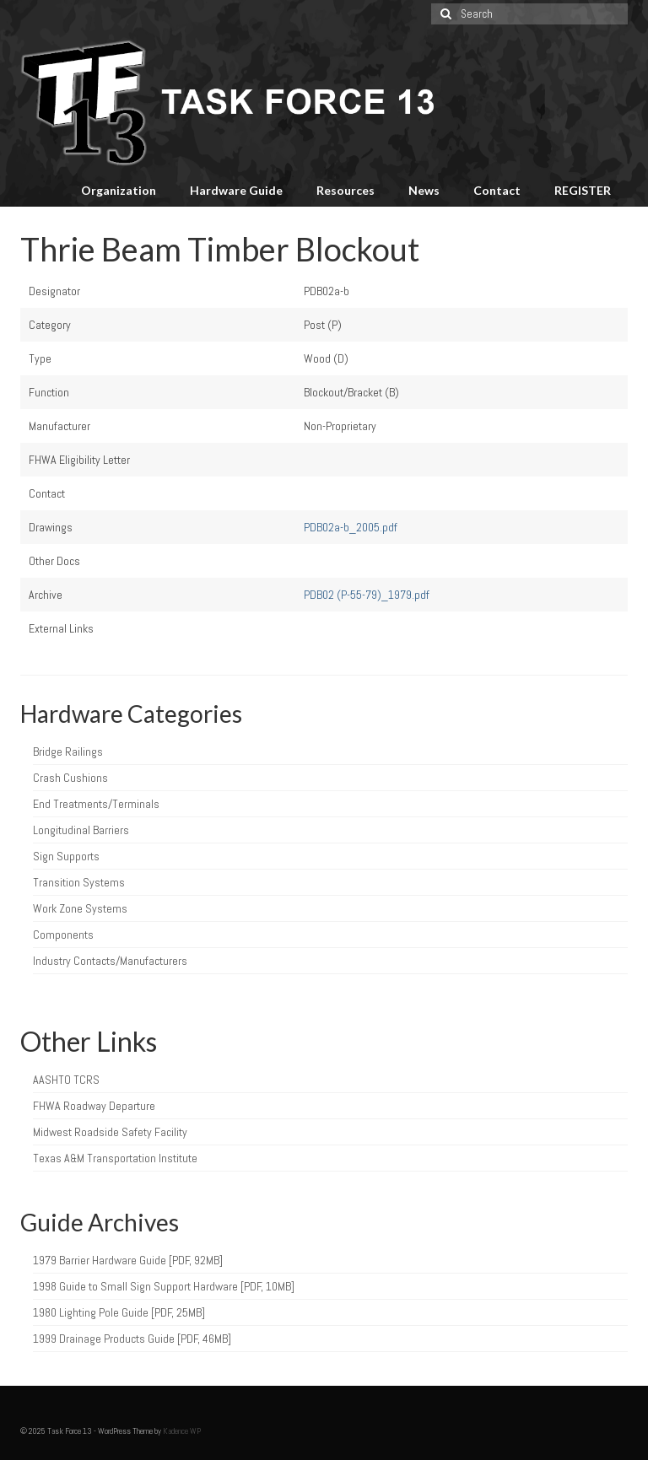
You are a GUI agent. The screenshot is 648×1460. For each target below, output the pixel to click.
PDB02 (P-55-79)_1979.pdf (366, 594)
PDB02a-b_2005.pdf (350, 527)
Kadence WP (182, 1430)
